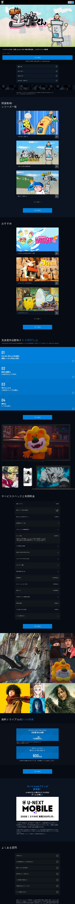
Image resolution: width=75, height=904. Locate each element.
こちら (48, 61)
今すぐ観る (37, 57)
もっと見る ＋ (37, 202)
